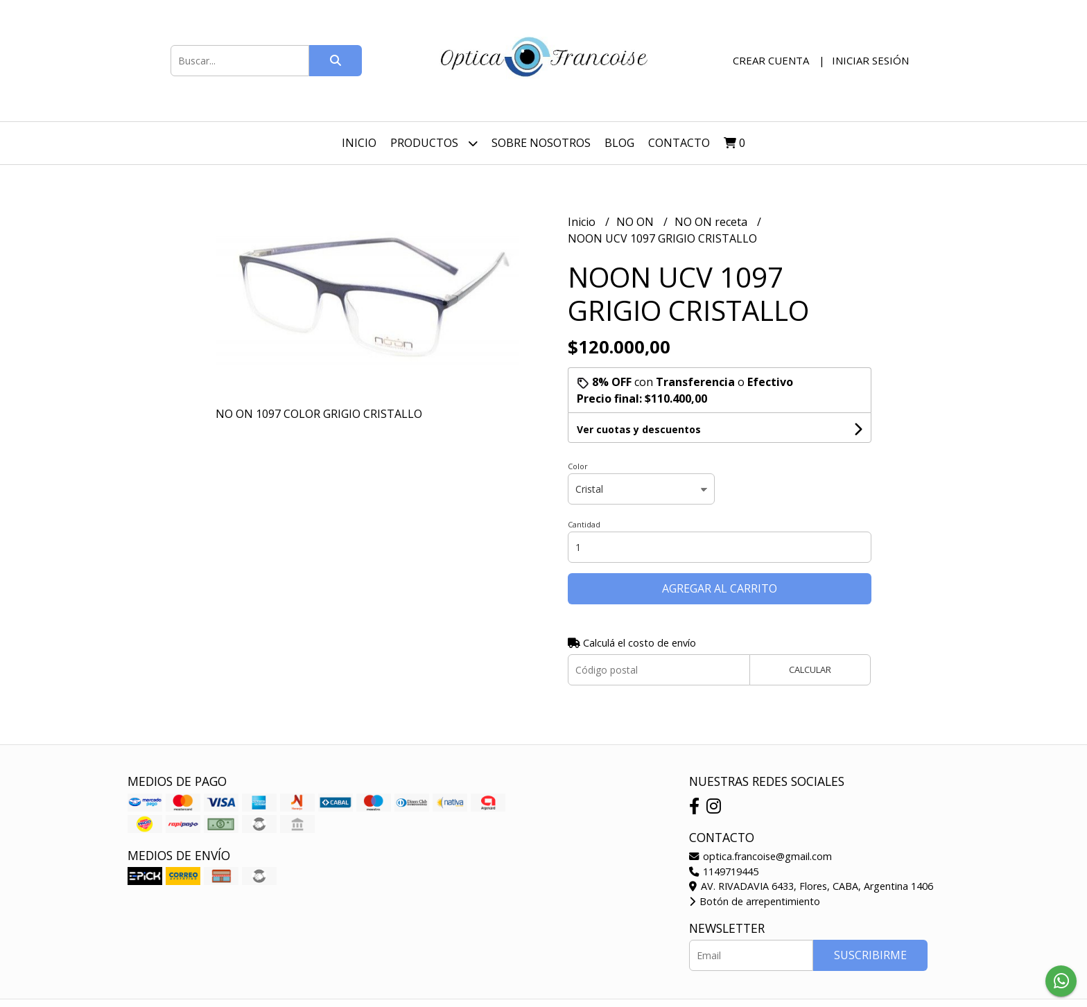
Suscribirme (870, 955)
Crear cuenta (771, 60)
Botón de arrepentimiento (754, 901)
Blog (619, 142)
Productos (434, 143)
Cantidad (584, 524)
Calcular (810, 669)
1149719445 (723, 871)
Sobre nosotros (541, 142)
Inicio (359, 142)
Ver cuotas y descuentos (639, 429)
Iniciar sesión (870, 60)
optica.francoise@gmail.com (760, 856)
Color (578, 466)
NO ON (636, 221)
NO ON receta (712, 221)
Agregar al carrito (719, 588)
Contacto (679, 142)
